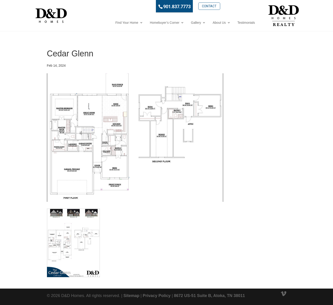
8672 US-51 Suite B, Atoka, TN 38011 (209, 295)
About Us (199, 22)
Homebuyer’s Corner (144, 22)
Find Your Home (106, 22)
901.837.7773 (156, 6)
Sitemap (131, 295)
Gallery (176, 22)
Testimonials (226, 22)
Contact (189, 6)
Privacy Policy (156, 295)
